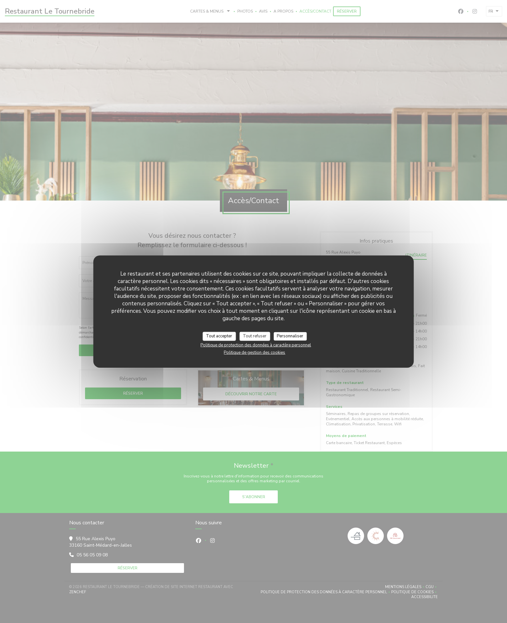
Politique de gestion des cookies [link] (254, 352)
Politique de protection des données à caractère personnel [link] (255, 345)
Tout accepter (219, 336)
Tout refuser (254, 336)
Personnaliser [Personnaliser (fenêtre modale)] (290, 336)
